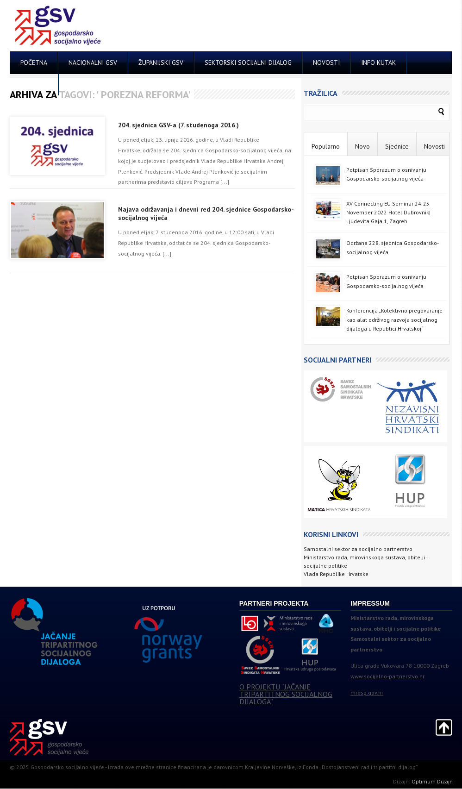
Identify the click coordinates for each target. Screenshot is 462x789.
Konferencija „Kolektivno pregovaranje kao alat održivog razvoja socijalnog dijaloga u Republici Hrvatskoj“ (394, 319)
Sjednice (397, 146)
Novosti (434, 146)
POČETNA (33, 62)
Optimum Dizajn (432, 781)
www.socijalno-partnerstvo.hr (387, 676)
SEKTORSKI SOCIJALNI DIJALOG (248, 62)
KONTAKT (34, 84)
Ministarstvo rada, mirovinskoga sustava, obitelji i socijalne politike (366, 561)
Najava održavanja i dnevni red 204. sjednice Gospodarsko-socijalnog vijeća (206, 213)
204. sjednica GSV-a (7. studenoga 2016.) (178, 125)
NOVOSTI (326, 62)
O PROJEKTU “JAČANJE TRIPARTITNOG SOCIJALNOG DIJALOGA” (285, 694)
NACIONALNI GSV (93, 62)
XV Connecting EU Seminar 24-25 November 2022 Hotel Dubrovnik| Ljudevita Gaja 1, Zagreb (388, 212)
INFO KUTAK (378, 62)
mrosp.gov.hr (366, 692)
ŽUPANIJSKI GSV (160, 62)
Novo (362, 146)
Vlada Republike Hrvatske (336, 573)
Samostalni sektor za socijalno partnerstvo (358, 548)
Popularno (326, 146)
